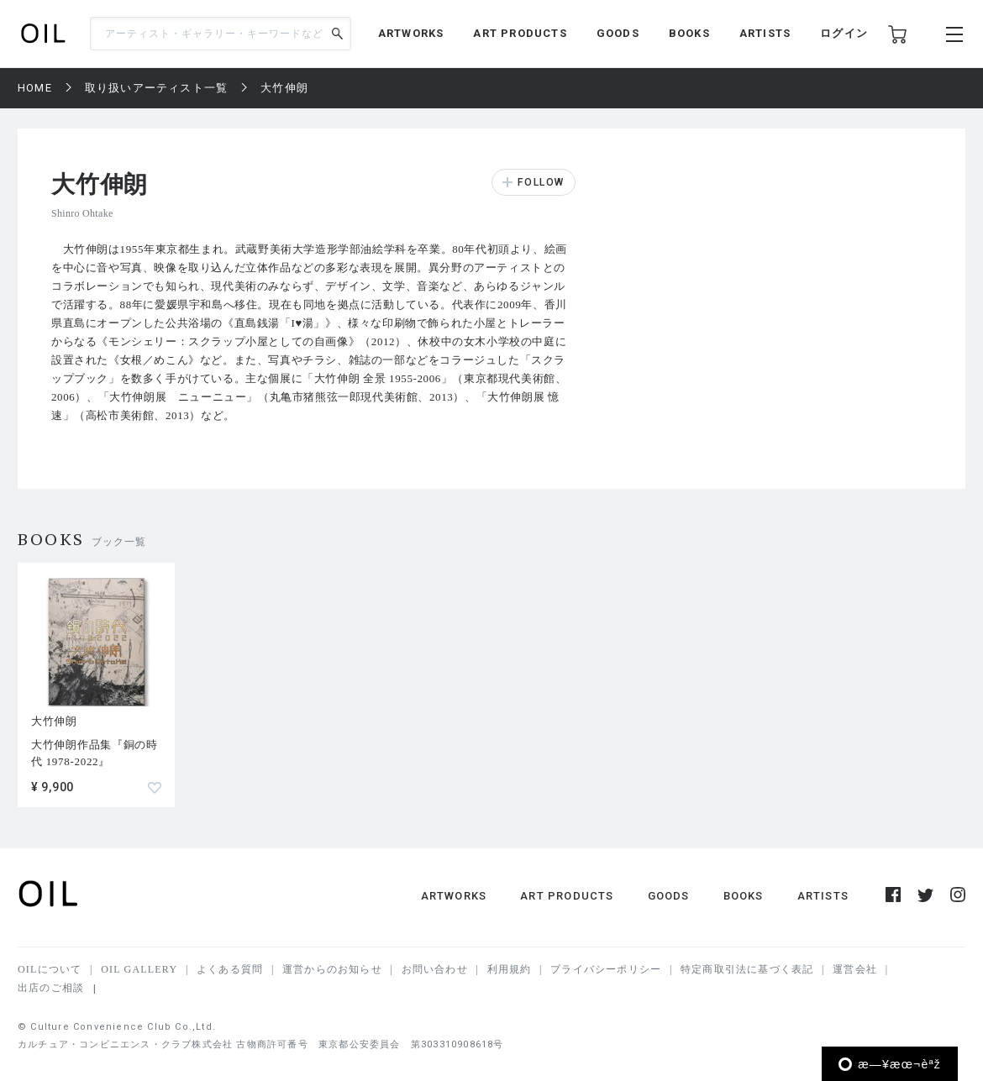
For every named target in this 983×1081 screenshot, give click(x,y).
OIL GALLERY (139, 969)
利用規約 (509, 969)
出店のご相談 (51, 988)
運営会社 (855, 969)
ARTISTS (765, 33)
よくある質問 (230, 969)
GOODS (618, 33)
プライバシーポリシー (605, 969)
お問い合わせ (435, 969)
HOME (35, 87)
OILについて (49, 969)
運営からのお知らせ (332, 969)
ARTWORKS (411, 33)
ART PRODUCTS (519, 33)
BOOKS (689, 33)
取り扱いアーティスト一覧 (156, 87)
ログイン (844, 33)
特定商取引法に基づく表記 (747, 969)
